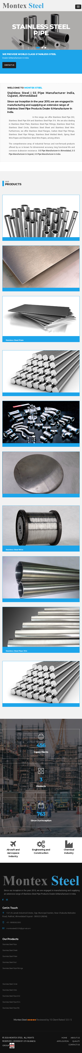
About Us (75, 1037)
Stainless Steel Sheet (9, 950)
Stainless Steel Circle (9, 984)
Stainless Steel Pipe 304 (11, 1002)
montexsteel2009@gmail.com (18, 928)
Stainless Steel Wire (9, 990)
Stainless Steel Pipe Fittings (12, 968)
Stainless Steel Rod (9, 962)
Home (64, 1037)
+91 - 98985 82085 (13, 922)
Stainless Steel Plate (9, 956)
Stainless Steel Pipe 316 (10, 1008)
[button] (78, 7)
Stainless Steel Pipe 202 (11, 996)
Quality (76, 1041)
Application (63, 1041)
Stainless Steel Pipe (9, 944)
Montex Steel (20, 1019)
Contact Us (9, 65)
